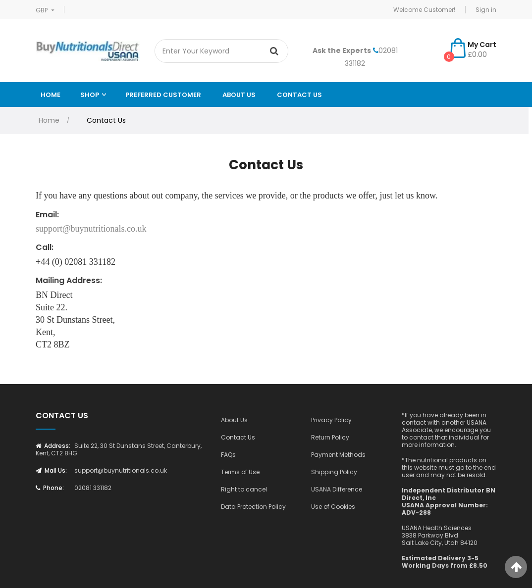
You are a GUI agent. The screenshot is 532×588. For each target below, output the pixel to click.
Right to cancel (244, 489)
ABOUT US (239, 94)
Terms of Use (240, 472)
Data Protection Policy (253, 506)
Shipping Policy (334, 472)
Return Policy (330, 437)
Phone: (50, 487)
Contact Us (299, 94)
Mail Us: (51, 470)
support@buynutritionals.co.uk (91, 229)
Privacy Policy (331, 420)
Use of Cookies (333, 506)
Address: (53, 445)
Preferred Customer (163, 94)
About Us (234, 420)
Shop (89, 94)
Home (50, 94)
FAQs (228, 454)
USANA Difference (336, 489)
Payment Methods (338, 454)
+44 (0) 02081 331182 (75, 262)
